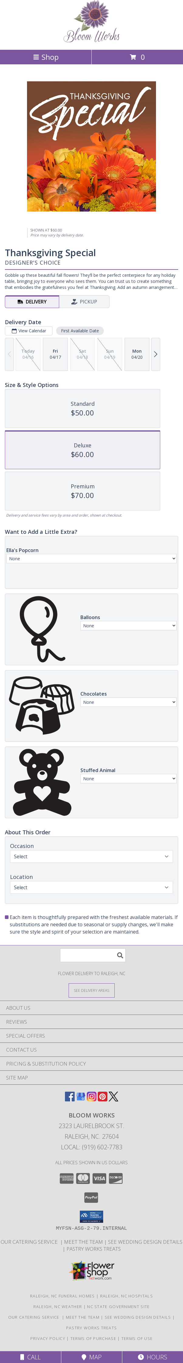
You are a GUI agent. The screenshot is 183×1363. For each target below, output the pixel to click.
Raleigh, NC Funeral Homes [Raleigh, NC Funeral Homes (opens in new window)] (62, 1296)
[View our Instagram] (92, 1099)
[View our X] (113, 1099)
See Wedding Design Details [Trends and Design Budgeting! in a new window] (145, 1241)
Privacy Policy (47, 1338)
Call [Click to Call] (30, 1357)
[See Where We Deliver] (92, 990)
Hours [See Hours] (152, 1357)
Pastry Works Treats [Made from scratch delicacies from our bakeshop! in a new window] (93, 1248)
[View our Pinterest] (102, 1099)
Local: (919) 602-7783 (91, 1147)
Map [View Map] (92, 1357)
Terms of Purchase (93, 1338)
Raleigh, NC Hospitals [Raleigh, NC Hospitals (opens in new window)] (126, 1296)
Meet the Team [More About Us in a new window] (84, 1241)
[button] (91, 1217)
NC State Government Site (118, 1306)
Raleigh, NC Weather (57, 1306)
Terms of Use (137, 1338)
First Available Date (80, 331)
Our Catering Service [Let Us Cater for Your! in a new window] (30, 1241)
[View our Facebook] (70, 1099)
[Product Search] (93, 955)
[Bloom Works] (91, 41)
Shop (46, 57)
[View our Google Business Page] (81, 1099)
